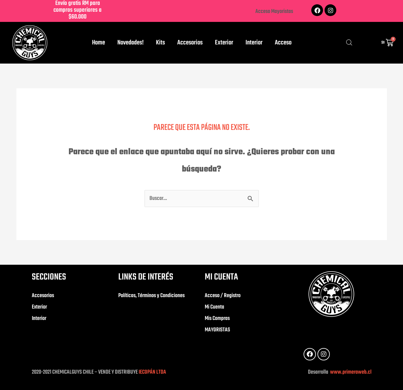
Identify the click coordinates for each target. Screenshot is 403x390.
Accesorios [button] (190, 43)
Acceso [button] (283, 43)
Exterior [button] (224, 43)
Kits (160, 43)
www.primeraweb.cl (350, 372)
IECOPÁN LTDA (152, 372)
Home (98, 43)
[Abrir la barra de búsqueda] (349, 42)
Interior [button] (254, 43)
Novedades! (130, 43)
